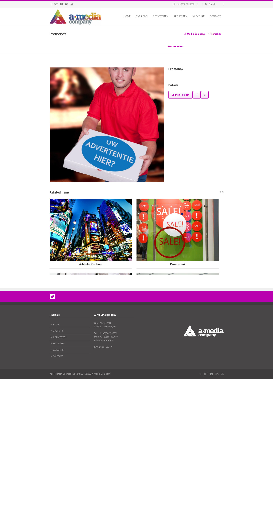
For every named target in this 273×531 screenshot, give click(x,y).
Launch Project (180, 94)
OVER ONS (142, 16)
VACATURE (199, 16)
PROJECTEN (180, 16)
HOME (127, 16)
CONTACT (215, 16)
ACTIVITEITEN (160, 16)
